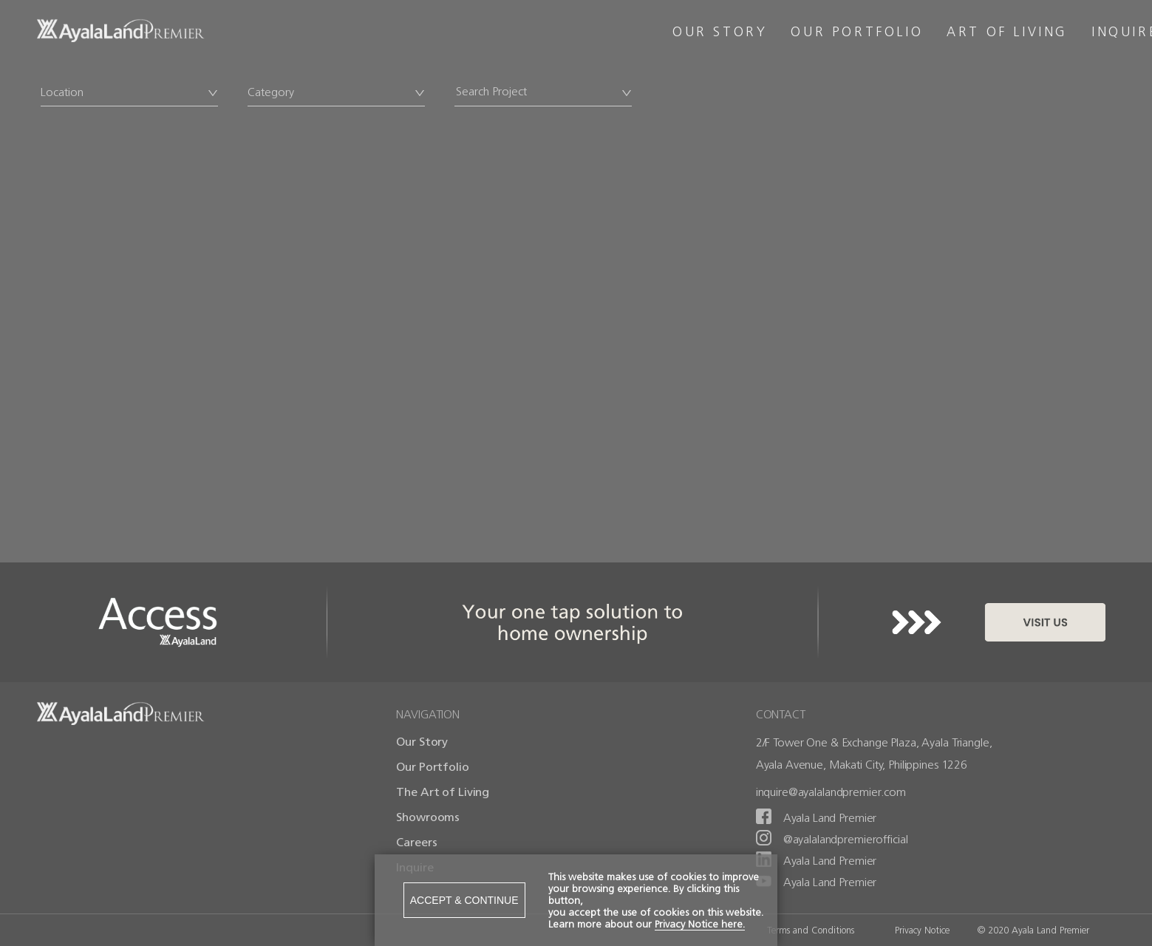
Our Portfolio (432, 767)
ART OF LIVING (1007, 31)
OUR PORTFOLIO (857, 31)
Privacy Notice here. (700, 924)
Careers (416, 842)
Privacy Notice (922, 930)
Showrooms (428, 817)
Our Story (422, 742)
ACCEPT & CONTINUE (464, 900)
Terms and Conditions (810, 930)
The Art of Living (442, 792)
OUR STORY (719, 31)
